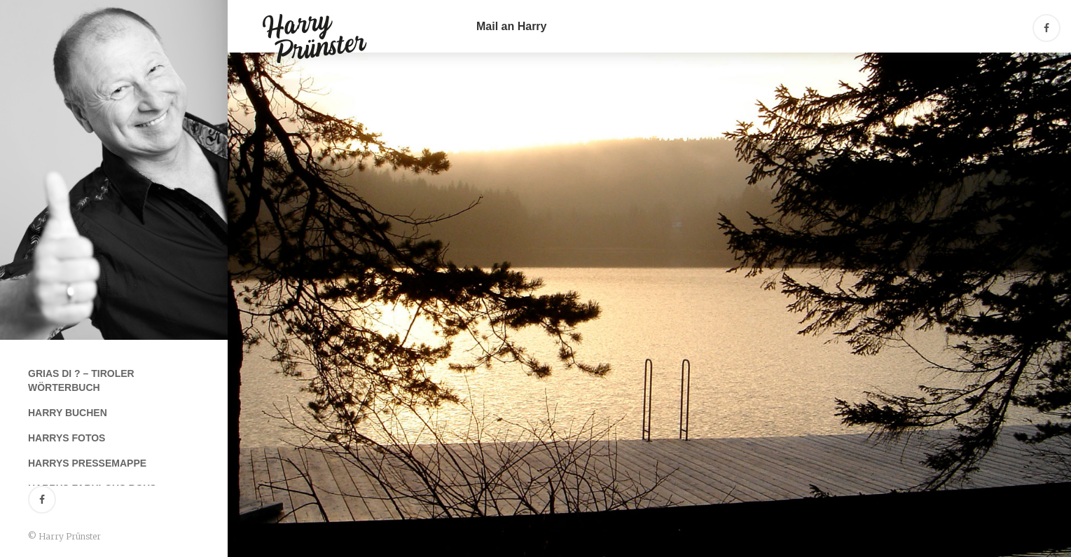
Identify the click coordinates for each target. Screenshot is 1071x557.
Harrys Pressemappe (87, 463)
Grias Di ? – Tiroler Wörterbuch (81, 380)
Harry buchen (67, 412)
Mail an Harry (511, 26)
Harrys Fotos (66, 437)
